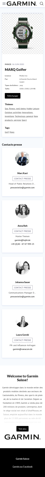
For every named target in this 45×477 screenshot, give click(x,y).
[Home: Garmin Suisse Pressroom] (22, 3)
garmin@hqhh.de (22, 240)
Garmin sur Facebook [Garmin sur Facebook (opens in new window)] (23, 466)
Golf (7, 132)
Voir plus (22, 428)
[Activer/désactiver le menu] (4, 4)
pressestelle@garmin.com (22, 187)
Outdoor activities (13, 112)
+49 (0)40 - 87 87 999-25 (22, 244)
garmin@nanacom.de (22, 349)
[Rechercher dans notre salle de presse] (42, 4)
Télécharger (12, 95)
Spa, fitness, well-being (15, 108)
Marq (11, 132)
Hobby (29, 108)
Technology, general (24, 116)
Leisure (36, 108)
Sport (24, 120)
